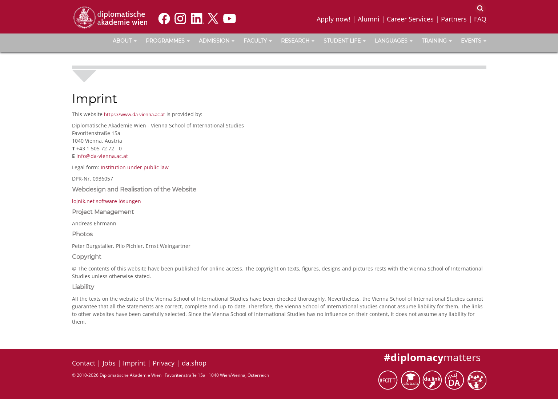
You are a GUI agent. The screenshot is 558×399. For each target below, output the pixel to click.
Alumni (369, 19)
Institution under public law (135, 167)
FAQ (480, 19)
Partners (454, 19)
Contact (83, 363)
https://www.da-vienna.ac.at (134, 114)
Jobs (109, 363)
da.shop (194, 363)
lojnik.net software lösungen (106, 201)
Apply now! (333, 19)
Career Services (410, 19)
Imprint (134, 363)
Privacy (163, 363)
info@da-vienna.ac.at (102, 156)
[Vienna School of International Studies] (110, 17)
